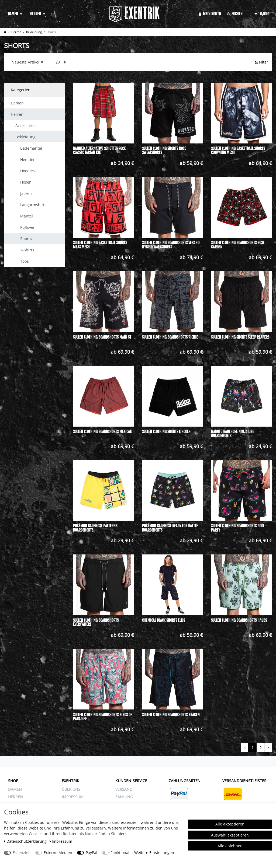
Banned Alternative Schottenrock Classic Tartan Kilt (99, 150)
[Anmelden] (210, 14)
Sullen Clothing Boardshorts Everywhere (96, 622)
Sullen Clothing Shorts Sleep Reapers (240, 337)
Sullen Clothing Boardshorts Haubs (239, 620)
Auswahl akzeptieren (230, 835)
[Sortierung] (27, 62)
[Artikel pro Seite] (61, 62)
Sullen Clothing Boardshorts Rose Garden (237, 245)
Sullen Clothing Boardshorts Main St (102, 337)
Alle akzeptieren (229, 824)
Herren (35, 14)
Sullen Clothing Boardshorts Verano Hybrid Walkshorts (170, 245)
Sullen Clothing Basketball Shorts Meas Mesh (100, 245)
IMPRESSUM (73, 796)
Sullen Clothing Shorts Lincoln (166, 432)
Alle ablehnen (230, 845)
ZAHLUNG (124, 796)
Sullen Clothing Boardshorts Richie (170, 337)
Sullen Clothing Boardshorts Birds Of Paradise (102, 717)
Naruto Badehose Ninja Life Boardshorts (232, 434)
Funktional (120, 852)
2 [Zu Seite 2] (261, 747)
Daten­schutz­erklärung (26, 841)
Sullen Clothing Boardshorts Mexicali (102, 432)
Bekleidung (34, 32)
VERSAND (123, 789)
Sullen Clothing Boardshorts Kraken (171, 715)
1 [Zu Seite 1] (252, 747)
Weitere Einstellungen (154, 852)
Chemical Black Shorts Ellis (163, 620)
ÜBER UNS (71, 789)
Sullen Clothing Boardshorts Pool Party (237, 528)
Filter (261, 62)
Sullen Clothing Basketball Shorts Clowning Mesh (238, 150)
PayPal (91, 852)
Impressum (61, 841)
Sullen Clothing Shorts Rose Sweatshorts (164, 150)
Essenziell (21, 852)
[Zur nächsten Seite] (268, 747)
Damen (13, 14)
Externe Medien (58, 852)
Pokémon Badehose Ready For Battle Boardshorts (170, 528)
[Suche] (237, 14)
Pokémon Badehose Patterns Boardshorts (95, 528)
